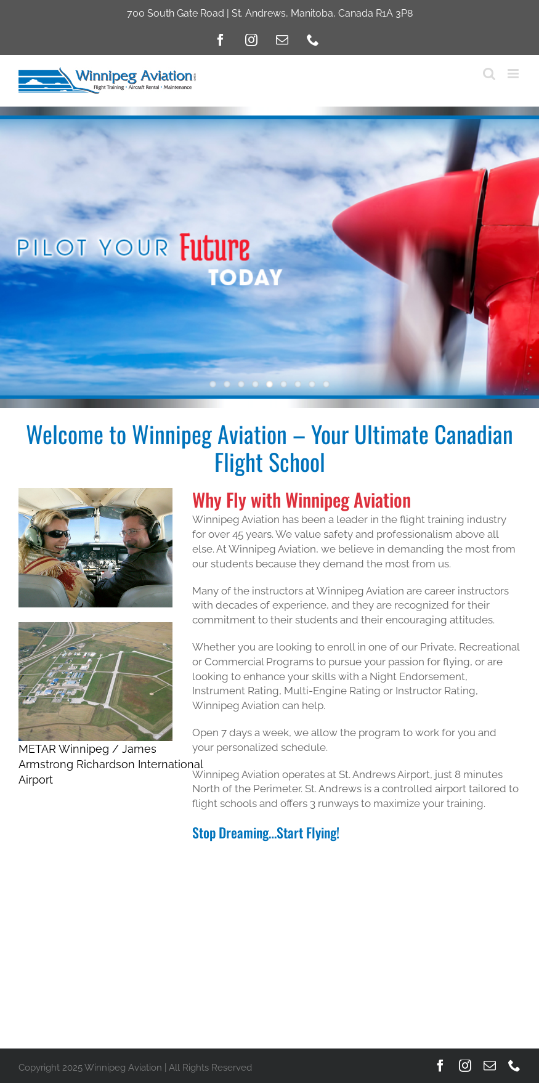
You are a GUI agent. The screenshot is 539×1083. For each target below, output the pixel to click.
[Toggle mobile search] (489, 73)
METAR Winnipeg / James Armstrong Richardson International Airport (110, 764)
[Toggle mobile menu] (514, 73)
